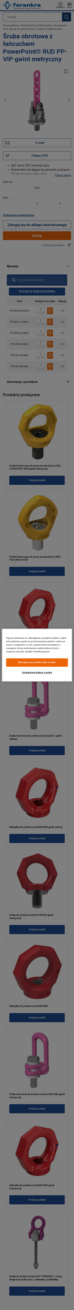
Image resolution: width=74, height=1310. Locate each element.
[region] (37, 655)
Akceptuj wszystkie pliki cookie (37, 662)
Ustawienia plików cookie (37, 672)
